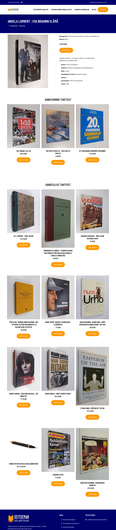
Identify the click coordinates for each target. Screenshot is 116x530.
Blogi (94, 10)
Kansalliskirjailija (81, 10)
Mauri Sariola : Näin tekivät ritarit (58, 394)
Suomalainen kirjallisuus (61, 10)
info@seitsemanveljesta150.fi (98, 2)
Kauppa (103, 9)
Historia (22, 26)
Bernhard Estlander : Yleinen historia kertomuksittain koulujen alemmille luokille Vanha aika (58, 253)
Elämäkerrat (95, 36)
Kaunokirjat (80, 36)
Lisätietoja (66, 50)
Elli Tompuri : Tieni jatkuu (23, 236)
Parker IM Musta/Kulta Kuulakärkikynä (23, 464)
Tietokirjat (13, 26)
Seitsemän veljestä (40, 10)
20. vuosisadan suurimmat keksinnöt (92, 151)
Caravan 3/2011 (58, 475)
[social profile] (21, 2)
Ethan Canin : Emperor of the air (92, 408)
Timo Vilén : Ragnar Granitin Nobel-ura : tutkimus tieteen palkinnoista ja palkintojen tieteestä (23, 324)
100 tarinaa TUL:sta (23, 151)
